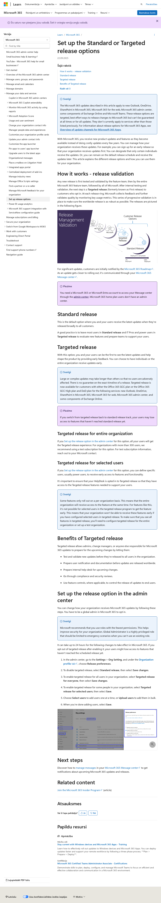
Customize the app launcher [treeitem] (22, 143)
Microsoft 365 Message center (121, 767)
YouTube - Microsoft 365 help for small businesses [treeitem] (25, 63)
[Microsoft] (6, 4)
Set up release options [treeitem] (20, 199)
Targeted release (67, 79)
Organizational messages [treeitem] (21, 157)
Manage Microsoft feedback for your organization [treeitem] (26, 192)
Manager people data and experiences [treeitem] (27, 129)
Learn (60, 34)
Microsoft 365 (73, 34)
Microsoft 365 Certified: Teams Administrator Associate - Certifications (92, 863)
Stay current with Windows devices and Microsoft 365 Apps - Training (92, 844)
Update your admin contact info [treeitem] (24, 139)
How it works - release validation (75, 71)
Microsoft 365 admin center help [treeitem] (22, 51)
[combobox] (27, 39)
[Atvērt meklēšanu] (141, 4)
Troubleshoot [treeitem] (12, 240)
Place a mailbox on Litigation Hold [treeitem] (25, 162)
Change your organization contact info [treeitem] (27, 125)
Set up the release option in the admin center (88, 441)
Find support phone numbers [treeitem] (20, 249)
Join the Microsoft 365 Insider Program (78, 790)
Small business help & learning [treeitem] (21, 56)
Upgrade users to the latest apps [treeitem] (24, 153)
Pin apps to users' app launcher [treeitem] (24, 148)
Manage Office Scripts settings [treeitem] (23, 181)
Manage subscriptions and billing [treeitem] (22, 217)
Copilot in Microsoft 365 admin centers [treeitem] (28, 97)
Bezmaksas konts (147, 12)
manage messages (86, 767)
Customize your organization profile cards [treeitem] (29, 134)
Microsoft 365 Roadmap (137, 269)
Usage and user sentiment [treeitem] (21, 120)
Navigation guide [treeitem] (14, 254)
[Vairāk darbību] (154, 34)
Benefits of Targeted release (73, 83)
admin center (81, 296)
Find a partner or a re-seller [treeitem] (22, 185)
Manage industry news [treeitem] (20, 176)
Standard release (68, 75)
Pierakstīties (151, 4)
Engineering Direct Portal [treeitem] (18, 235)
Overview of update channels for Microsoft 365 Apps (90, 129)
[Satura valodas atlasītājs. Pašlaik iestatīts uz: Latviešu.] (11, 896)
